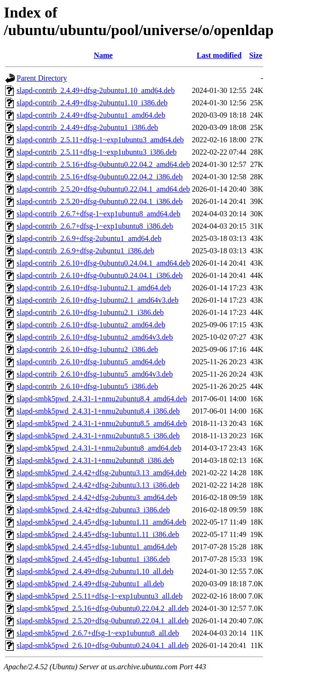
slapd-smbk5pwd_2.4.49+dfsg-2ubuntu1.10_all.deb (95, 571)
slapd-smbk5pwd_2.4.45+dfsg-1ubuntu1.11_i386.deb (98, 534)
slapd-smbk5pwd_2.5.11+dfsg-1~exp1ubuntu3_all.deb (100, 596)
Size (256, 55)
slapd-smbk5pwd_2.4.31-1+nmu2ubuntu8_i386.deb (95, 460)
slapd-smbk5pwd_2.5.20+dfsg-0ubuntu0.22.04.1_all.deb (103, 621)
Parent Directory (42, 78)
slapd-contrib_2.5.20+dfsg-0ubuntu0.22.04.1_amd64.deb (103, 189)
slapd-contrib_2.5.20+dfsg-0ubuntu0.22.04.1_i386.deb (100, 201)
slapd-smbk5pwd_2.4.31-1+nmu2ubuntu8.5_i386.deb (98, 436)
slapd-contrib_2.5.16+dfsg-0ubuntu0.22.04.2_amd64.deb (103, 164)
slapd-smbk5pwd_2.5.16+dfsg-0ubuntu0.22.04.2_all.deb (103, 608)
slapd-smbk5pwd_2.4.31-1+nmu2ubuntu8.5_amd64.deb (102, 423)
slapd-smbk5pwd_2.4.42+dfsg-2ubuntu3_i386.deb (93, 510)
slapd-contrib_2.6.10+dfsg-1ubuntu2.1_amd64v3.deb (97, 300)
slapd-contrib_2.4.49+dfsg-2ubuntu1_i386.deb (87, 127)
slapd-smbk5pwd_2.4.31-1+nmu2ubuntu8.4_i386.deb (98, 411)
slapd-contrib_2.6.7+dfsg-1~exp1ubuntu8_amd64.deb (98, 214)
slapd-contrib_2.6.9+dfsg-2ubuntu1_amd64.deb (89, 238)
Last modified (219, 55)
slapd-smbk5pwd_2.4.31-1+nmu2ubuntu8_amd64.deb (99, 448)
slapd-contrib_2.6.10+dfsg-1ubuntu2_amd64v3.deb (95, 337)
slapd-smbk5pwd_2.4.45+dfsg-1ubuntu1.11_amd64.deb (101, 522)
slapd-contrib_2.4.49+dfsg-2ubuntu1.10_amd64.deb (96, 90)
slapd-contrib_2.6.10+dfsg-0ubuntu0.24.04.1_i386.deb (100, 275)
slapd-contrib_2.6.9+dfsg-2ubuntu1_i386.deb (85, 251)
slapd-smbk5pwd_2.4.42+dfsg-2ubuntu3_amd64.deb (97, 497)
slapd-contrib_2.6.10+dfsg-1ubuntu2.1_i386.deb (90, 312)
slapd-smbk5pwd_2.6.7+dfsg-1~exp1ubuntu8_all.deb (98, 633)
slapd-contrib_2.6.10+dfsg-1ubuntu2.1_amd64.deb (94, 288)
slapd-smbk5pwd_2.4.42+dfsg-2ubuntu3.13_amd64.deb (101, 473)
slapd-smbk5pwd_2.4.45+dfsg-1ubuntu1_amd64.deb (97, 547)
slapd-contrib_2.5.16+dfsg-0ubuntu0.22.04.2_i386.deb (100, 177)
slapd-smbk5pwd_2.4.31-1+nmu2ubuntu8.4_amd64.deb (102, 399)
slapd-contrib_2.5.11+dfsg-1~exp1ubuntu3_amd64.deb (100, 140)
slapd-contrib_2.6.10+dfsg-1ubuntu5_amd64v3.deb (95, 374)
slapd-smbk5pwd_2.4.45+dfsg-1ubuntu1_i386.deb (93, 559)
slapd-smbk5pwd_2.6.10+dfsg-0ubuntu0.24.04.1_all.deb (103, 645)
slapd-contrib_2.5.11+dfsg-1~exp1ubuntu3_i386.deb (96, 152)
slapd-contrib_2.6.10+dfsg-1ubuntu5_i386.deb (87, 386)
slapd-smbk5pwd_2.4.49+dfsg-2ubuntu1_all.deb (90, 584)
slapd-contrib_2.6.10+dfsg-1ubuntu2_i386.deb (87, 349)
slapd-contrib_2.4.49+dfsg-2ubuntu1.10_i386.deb (92, 103)
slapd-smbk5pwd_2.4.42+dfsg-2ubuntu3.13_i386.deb (98, 485)
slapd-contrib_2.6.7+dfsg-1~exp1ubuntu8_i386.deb (95, 226)
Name (103, 55)
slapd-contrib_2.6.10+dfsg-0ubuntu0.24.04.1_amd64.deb (103, 263)
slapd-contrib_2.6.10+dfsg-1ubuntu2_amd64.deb (91, 325)
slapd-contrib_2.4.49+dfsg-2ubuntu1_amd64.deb (91, 115)
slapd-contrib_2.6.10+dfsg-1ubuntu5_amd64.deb (91, 362)
